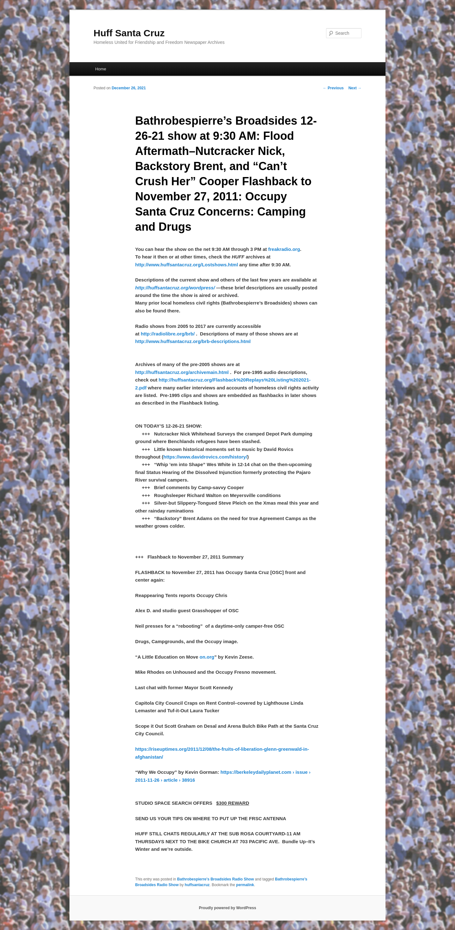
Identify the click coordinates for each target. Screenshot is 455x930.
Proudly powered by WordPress (227, 908)
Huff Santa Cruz (129, 33)
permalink (245, 885)
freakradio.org (284, 249)
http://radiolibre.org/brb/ (168, 333)
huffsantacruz (197, 885)
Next (355, 88)
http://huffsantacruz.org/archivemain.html (182, 372)
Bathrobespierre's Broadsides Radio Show (215, 879)
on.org (206, 657)
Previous (333, 88)
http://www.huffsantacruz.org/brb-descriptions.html (193, 341)
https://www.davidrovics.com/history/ (205, 456)
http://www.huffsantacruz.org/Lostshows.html (186, 264)
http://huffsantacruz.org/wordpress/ (175, 287)
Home (100, 69)
